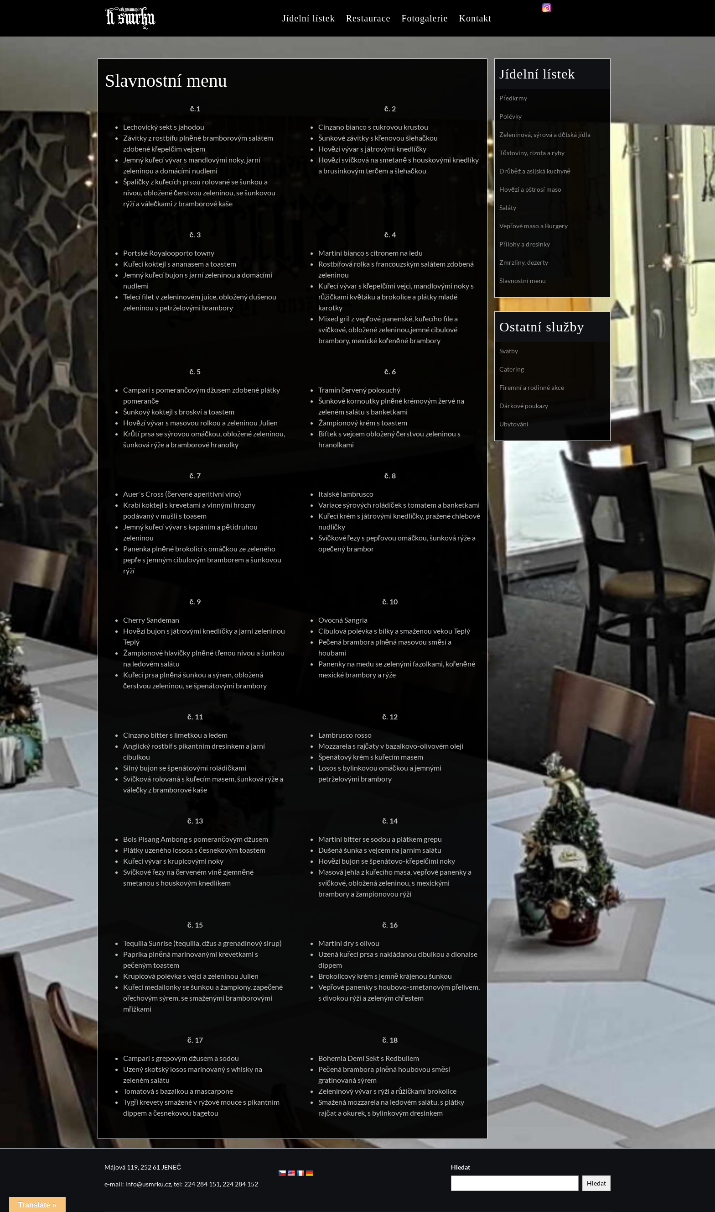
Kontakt (475, 18)
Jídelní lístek (308, 18)
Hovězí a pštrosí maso (530, 189)
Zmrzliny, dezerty (523, 262)
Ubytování (513, 424)
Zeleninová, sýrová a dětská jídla (545, 134)
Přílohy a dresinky (524, 244)
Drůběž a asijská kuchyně (534, 171)
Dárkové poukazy (523, 405)
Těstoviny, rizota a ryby (532, 153)
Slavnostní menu (522, 280)
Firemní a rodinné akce (531, 387)
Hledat (460, 1167)
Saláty (507, 207)
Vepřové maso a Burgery (533, 226)
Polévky (510, 116)
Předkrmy (513, 98)
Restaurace (368, 18)
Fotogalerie (424, 18)
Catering (511, 369)
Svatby (508, 351)
